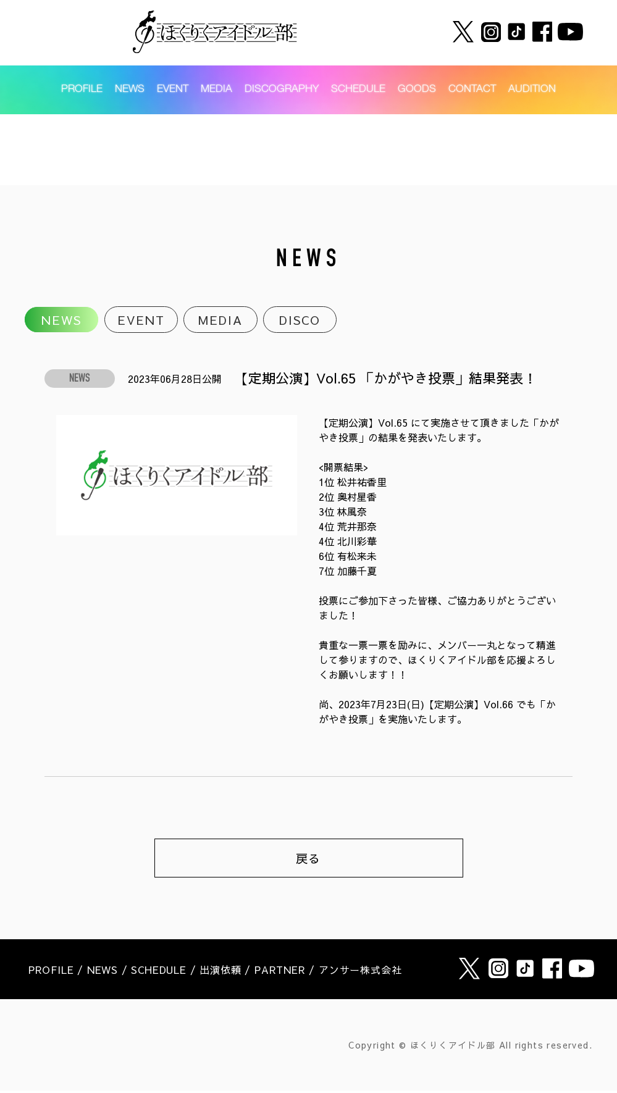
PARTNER (280, 972)
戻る (308, 860)
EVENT (172, 93)
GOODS (417, 93)
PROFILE (82, 93)
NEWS (130, 93)
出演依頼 (220, 972)
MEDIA (216, 93)
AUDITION (532, 93)
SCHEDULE (358, 93)
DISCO (300, 320)
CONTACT (472, 93)
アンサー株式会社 (360, 972)
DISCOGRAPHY (282, 93)
